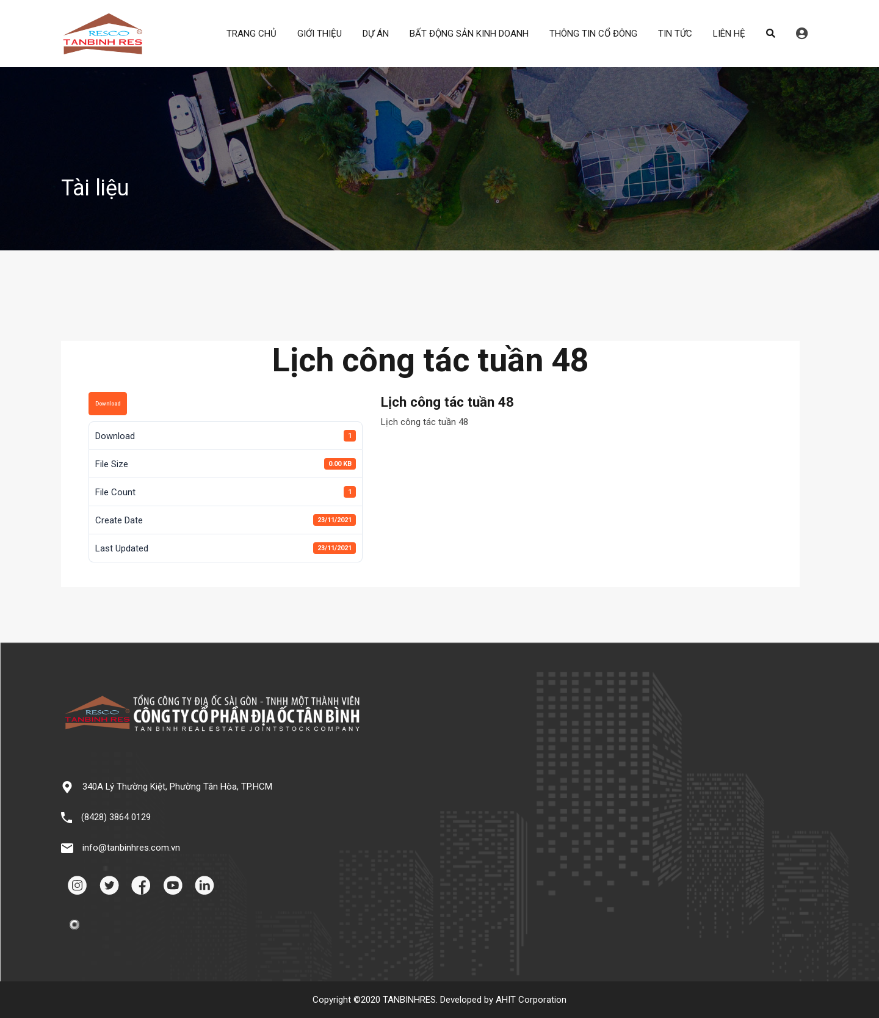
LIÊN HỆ (729, 33)
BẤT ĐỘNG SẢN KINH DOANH (469, 33)
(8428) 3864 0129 (116, 817)
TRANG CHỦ (251, 33)
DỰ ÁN (376, 33)
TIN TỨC (675, 33)
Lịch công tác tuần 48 (424, 421)
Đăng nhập (802, 33)
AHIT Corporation (531, 999)
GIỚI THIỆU (319, 33)
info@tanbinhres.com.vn (131, 847)
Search (771, 33)
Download (107, 404)
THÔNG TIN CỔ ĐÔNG (593, 33)
